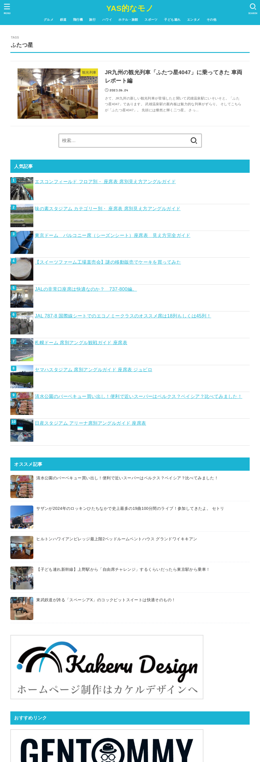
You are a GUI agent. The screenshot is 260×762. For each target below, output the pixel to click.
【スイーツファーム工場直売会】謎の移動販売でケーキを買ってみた (108, 262)
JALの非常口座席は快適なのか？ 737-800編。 (86, 289)
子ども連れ (172, 19)
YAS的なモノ (130, 8)
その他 (211, 19)
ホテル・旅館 (128, 19)
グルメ (48, 19)
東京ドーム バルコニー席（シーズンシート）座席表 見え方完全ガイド (112, 235)
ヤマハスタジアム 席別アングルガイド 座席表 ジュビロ (93, 369)
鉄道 (63, 19)
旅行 (92, 19)
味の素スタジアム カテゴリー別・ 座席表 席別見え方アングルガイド (107, 208)
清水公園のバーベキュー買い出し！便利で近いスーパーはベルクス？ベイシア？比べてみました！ (138, 396)
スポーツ (151, 19)
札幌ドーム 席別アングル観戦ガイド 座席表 (81, 342)
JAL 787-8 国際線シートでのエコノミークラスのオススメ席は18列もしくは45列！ (123, 315)
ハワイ (107, 19)
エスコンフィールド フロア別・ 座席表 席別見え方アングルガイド (105, 181)
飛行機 (78, 19)
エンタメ (193, 19)
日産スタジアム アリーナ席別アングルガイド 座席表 (90, 423)
